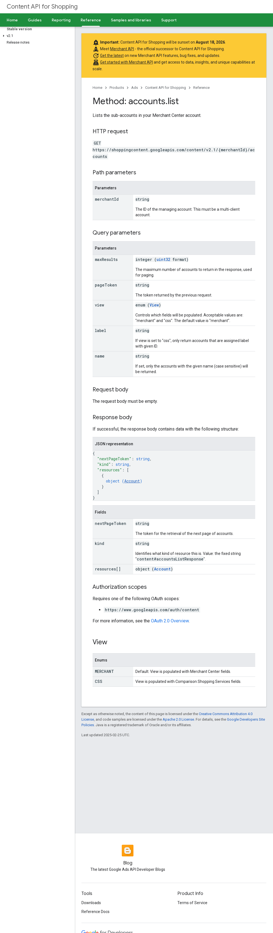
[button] (36, 35)
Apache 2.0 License (178, 719)
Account (132, 481)
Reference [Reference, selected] (91, 19)
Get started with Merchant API (126, 62)
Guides (35, 19)
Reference (201, 87)
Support (169, 19)
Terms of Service (192, 903)
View (154, 305)
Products (117, 87)
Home (12, 19)
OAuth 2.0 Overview (170, 620)
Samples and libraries (131, 19)
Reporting (61, 19)
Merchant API (122, 49)
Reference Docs (95, 911)
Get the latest (112, 55)
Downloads (91, 903)
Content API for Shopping (42, 6)
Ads (134, 87)
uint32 (163, 259)
